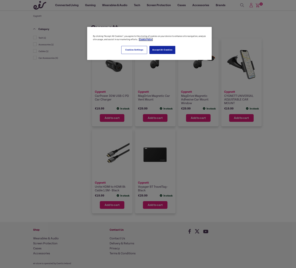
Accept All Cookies (162, 50)
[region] (149, 43)
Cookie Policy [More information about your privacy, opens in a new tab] (145, 39)
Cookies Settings (134, 50)
